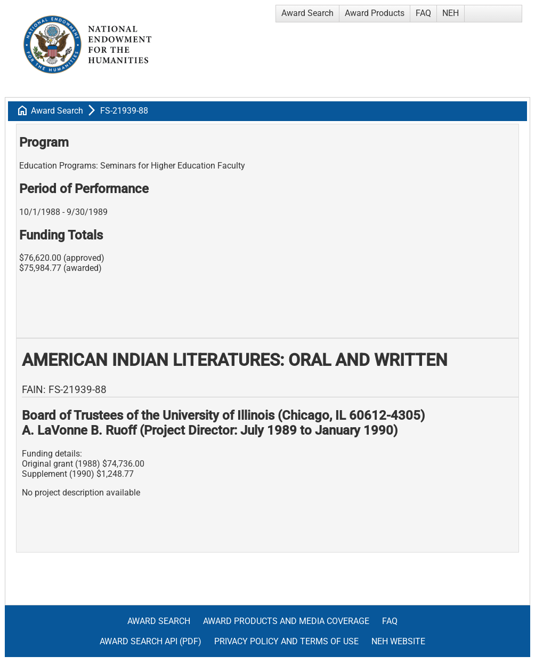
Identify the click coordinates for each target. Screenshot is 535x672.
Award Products (374, 13)
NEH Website (398, 641)
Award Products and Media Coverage (286, 621)
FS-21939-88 (124, 111)
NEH (450, 13)
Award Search (307, 13)
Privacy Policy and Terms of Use (286, 641)
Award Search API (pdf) (150, 641)
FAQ (423, 13)
